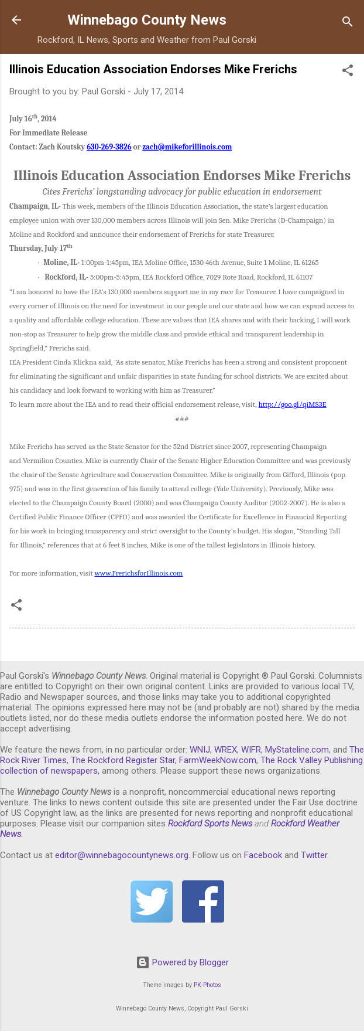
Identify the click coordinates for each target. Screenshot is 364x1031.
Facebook (263, 855)
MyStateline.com (297, 749)
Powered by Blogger (182, 962)
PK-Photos (207, 985)
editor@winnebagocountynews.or (119, 855)
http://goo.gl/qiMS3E (293, 404)
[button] (348, 72)
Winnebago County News (146, 20)
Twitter (314, 855)
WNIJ (200, 749)
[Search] (348, 24)
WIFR (251, 749)
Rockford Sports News (210, 823)
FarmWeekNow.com (217, 760)
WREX (225, 749)
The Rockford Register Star (123, 760)
